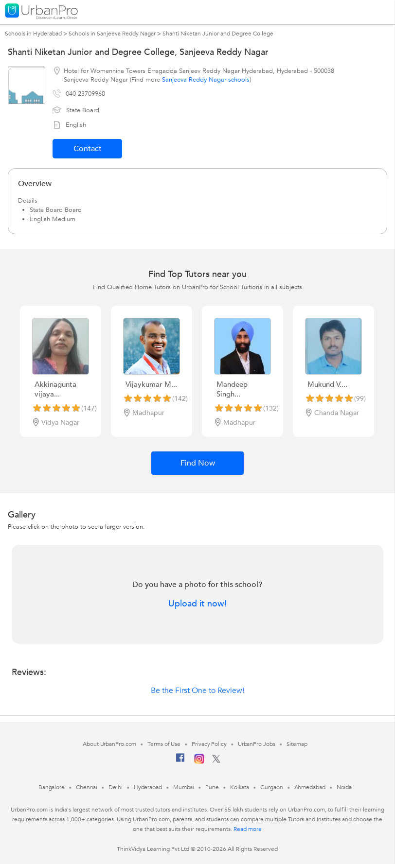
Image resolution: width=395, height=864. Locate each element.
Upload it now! (197, 604)
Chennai (86, 787)
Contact (87, 148)
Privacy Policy (209, 744)
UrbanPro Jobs (256, 744)
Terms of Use (163, 744)
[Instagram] (199, 762)
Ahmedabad (309, 787)
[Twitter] (216, 761)
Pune (212, 787)
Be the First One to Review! (197, 690)
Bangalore (51, 787)
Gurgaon (271, 787)
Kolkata (239, 787)
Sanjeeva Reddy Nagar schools (206, 79)
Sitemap (297, 744)
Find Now (197, 463)
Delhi (115, 787)
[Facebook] (180, 761)
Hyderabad (148, 787)
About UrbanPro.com (109, 744)
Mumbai (183, 787)
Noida (344, 787)
